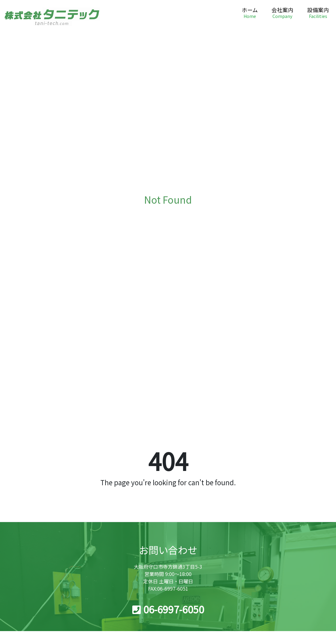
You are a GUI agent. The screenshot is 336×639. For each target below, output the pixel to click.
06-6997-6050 (168, 609)
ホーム (250, 13)
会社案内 (282, 13)
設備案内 (318, 13)
